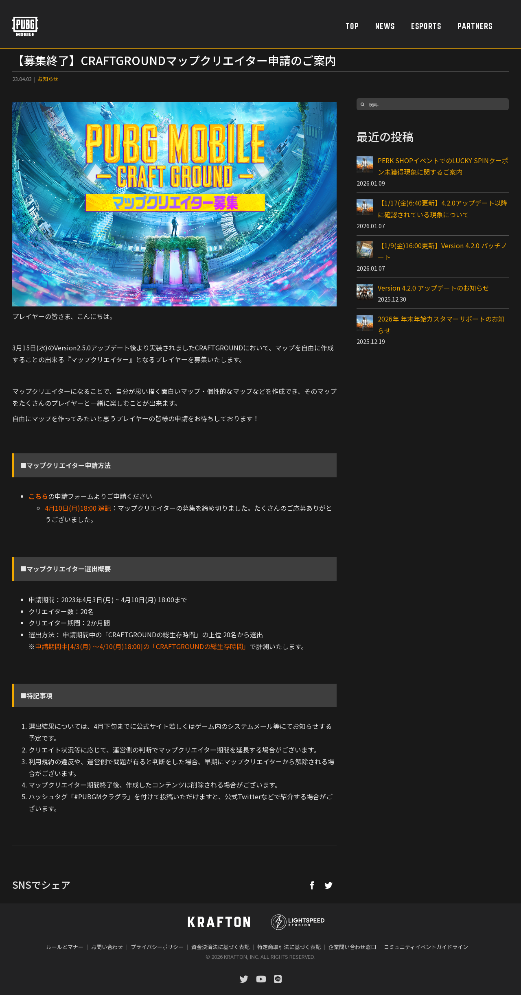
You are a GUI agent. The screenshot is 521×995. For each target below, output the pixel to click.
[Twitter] (328, 885)
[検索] (363, 104)
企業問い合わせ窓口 (352, 947)
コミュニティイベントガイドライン (426, 947)
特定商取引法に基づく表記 (289, 947)
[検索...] (433, 104)
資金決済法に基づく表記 (220, 947)
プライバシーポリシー (157, 947)
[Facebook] (312, 885)
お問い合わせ (107, 947)
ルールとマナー (64, 947)
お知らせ (48, 79)
